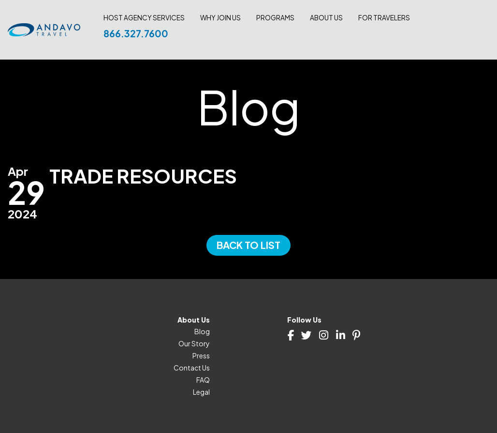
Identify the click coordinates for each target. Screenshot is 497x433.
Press (201, 355)
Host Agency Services (144, 18)
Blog (202, 331)
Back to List (248, 245)
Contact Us (192, 367)
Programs (275, 18)
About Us (326, 18)
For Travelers (384, 18)
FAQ (203, 379)
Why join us (220, 18)
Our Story (194, 343)
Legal (201, 391)
